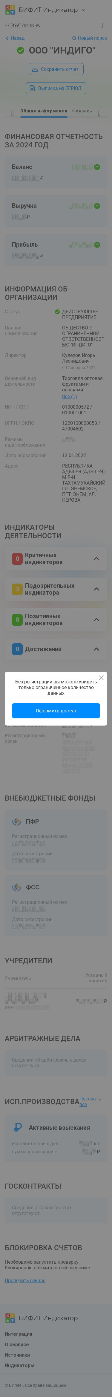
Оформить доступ (56, 711)
